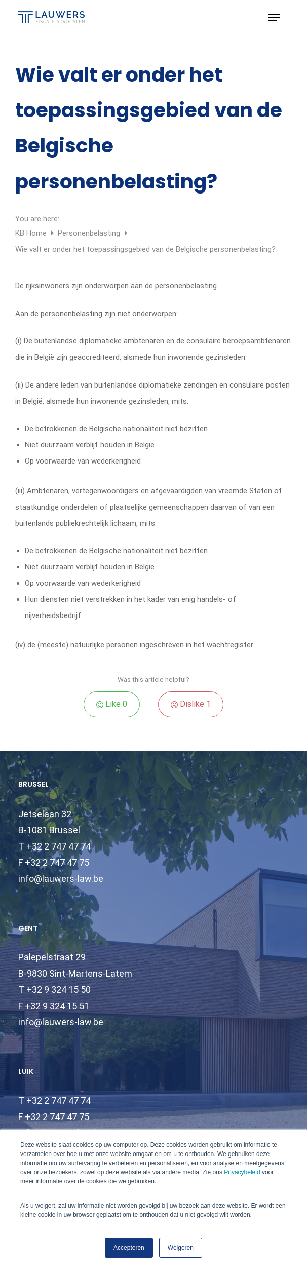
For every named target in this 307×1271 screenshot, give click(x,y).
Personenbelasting (90, 233)
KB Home (32, 233)
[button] (274, 17)
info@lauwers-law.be (60, 878)
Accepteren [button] (128, 1247)
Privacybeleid (242, 1172)
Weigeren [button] (181, 1247)
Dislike (191, 704)
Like (111, 704)
